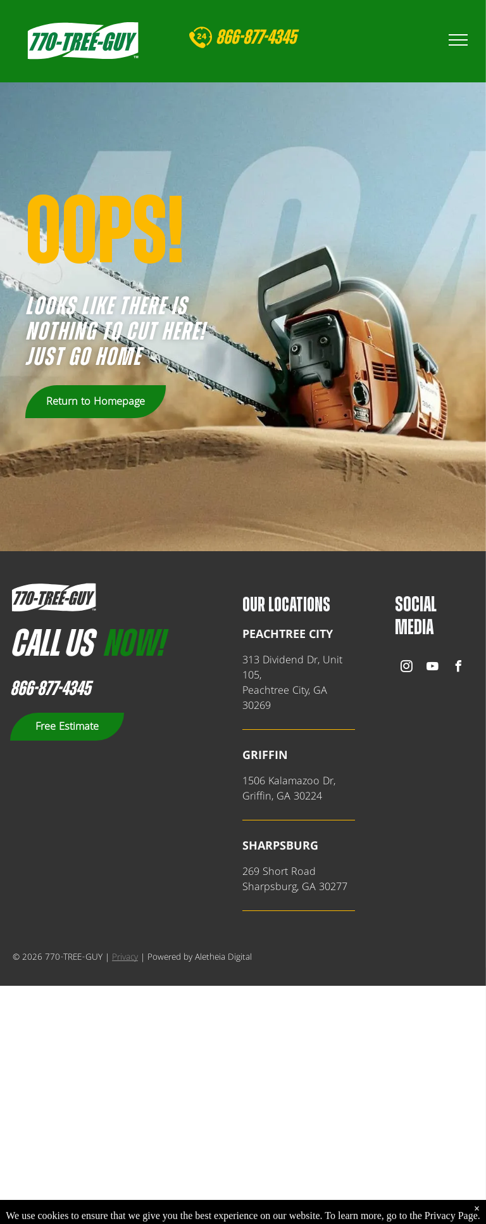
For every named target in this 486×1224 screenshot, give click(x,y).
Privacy (125, 957)
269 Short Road (279, 871)
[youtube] (432, 668)
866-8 (233, 37)
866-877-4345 (50, 689)
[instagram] (406, 668)
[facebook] (458, 668)
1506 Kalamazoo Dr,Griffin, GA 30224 (288, 789)
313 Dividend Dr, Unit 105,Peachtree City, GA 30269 (292, 683)
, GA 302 (316, 887)
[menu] (458, 39)
